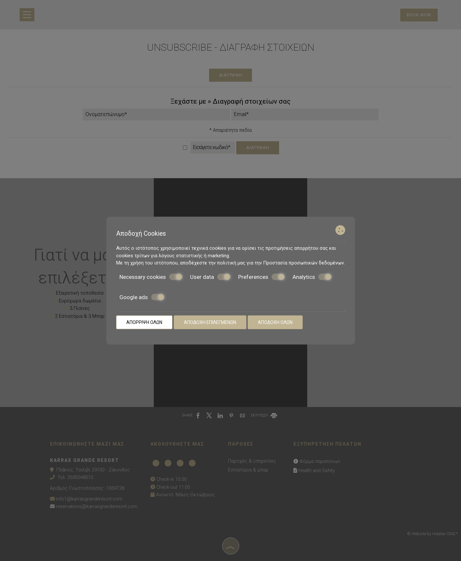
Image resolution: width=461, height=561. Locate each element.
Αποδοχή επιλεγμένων (210, 322)
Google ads (141, 297)
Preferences (261, 276)
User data (210, 276)
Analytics (312, 276)
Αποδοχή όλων (275, 322)
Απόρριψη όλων (144, 322)
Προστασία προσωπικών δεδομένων (303, 263)
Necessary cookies (150, 276)
